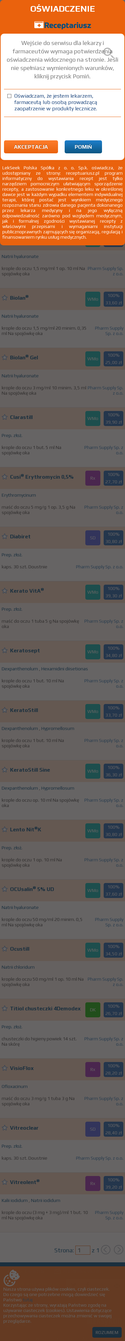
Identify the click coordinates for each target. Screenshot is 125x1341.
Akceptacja (31, 147)
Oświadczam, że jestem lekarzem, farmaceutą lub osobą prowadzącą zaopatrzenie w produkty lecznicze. (55, 102)
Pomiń (83, 147)
